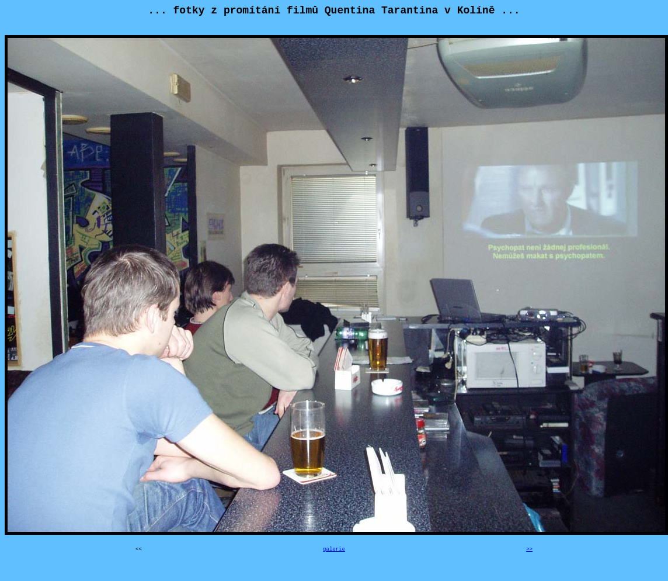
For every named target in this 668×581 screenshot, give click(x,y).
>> (529, 549)
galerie (334, 549)
